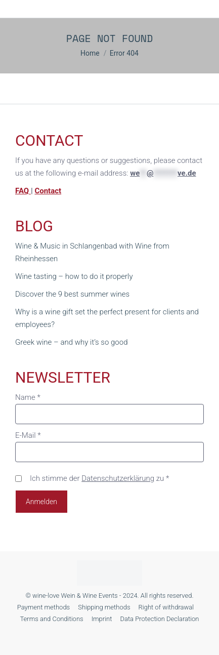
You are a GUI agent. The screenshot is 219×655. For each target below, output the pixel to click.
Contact (47, 190)
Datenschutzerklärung (117, 478)
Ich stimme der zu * (99, 478)
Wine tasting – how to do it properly (74, 276)
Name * (27, 397)
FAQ (23, 190)
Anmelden (41, 502)
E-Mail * (28, 435)
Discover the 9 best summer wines (72, 294)
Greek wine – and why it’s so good (71, 342)
